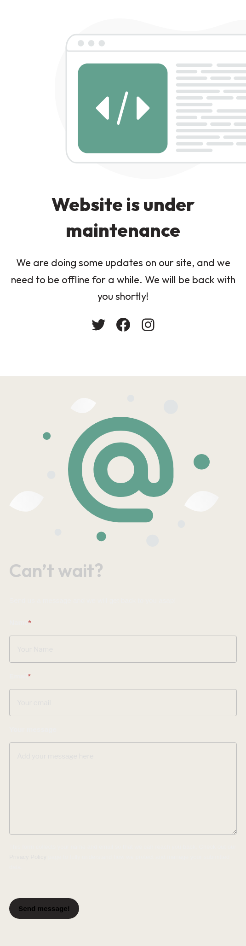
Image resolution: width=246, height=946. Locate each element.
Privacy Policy (27, 855)
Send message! (43, 906)
